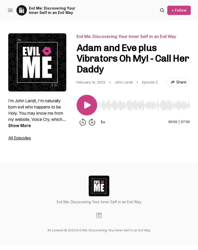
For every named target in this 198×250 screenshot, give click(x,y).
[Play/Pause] (87, 105)
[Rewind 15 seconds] (82, 122)
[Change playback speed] (103, 122)
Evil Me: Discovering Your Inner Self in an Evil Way (52, 10)
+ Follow (179, 10)
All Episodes (19, 137)
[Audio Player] (144, 104)
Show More (19, 125)
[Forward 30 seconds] (92, 122)
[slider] (144, 105)
